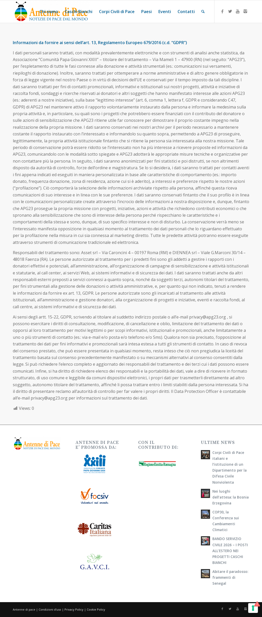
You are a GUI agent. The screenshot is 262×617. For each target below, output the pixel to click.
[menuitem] (48, 11)
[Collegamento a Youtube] (238, 11)
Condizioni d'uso (50, 609)
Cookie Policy (96, 609)
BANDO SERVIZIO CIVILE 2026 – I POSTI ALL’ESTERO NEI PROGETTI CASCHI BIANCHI (230, 550)
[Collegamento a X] (230, 11)
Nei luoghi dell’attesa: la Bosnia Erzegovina (230, 497)
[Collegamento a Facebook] (222, 11)
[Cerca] (203, 11)
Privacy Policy (73, 609)
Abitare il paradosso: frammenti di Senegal (230, 577)
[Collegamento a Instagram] (245, 11)
